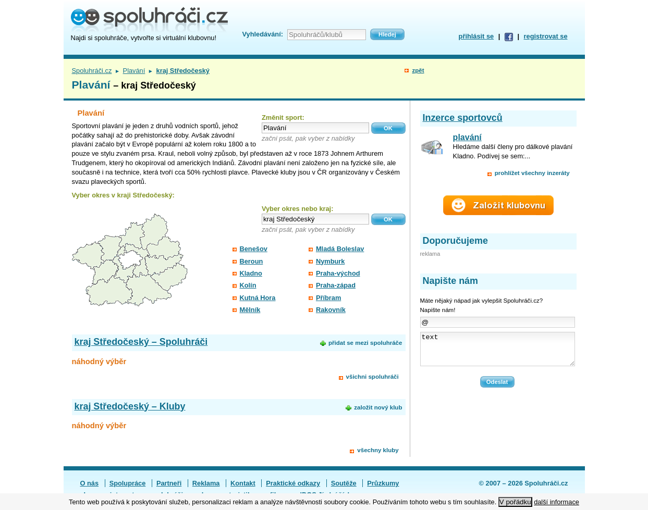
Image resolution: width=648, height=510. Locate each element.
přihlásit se (476, 36)
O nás (89, 483)
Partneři (168, 483)
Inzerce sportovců (463, 118)
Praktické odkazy (293, 483)
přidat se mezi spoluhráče (365, 343)
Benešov (253, 249)
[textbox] (315, 127)
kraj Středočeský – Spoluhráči (141, 342)
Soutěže (344, 483)
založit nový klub (378, 407)
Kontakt (242, 483)
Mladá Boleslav (340, 249)
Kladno (251, 273)
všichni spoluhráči (372, 377)
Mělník (250, 310)
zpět (418, 70)
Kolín (248, 285)
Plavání (134, 70)
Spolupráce (127, 483)
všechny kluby (377, 450)
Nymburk (330, 261)
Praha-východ (338, 273)
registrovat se (546, 36)
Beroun (251, 261)
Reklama (206, 483)
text (497, 352)
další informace (556, 502)
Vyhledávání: (262, 34)
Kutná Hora (258, 298)
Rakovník (331, 310)
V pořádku (515, 502)
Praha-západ (336, 285)
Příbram (328, 298)
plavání (467, 137)
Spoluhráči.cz (92, 70)
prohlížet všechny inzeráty (532, 173)
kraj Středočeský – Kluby (130, 406)
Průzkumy (383, 483)
